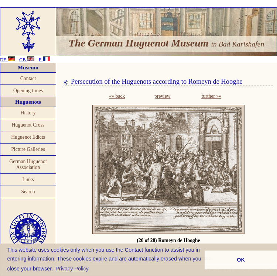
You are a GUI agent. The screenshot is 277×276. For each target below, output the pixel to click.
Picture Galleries (28, 149)
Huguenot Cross (28, 125)
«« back (117, 96)
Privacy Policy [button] (72, 269)
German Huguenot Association (28, 164)
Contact (28, 78)
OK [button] (241, 260)
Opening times (28, 90)
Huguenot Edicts (28, 137)
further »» (211, 96)
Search (28, 191)
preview (162, 96)
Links (28, 179)
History (27, 112)
